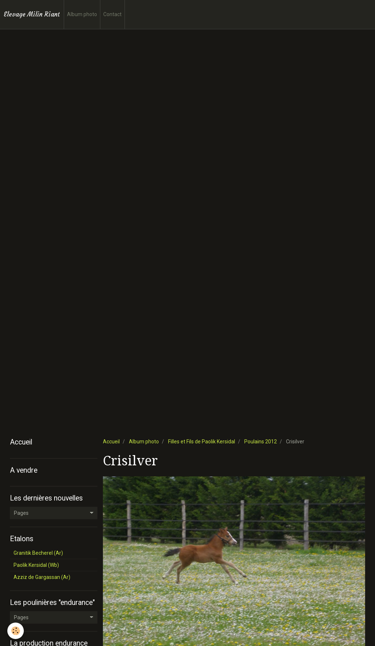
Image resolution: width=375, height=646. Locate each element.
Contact (112, 14)
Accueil (111, 441)
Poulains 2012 (260, 441)
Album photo (82, 14)
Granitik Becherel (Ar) (38, 553)
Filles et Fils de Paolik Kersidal (201, 441)
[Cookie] (15, 631)
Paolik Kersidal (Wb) (36, 565)
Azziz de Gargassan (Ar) (42, 577)
